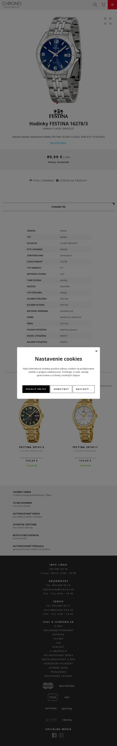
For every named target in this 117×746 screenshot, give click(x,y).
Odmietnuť (61, 389)
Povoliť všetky (36, 389)
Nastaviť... (83, 389)
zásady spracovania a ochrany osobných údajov (62, 373)
